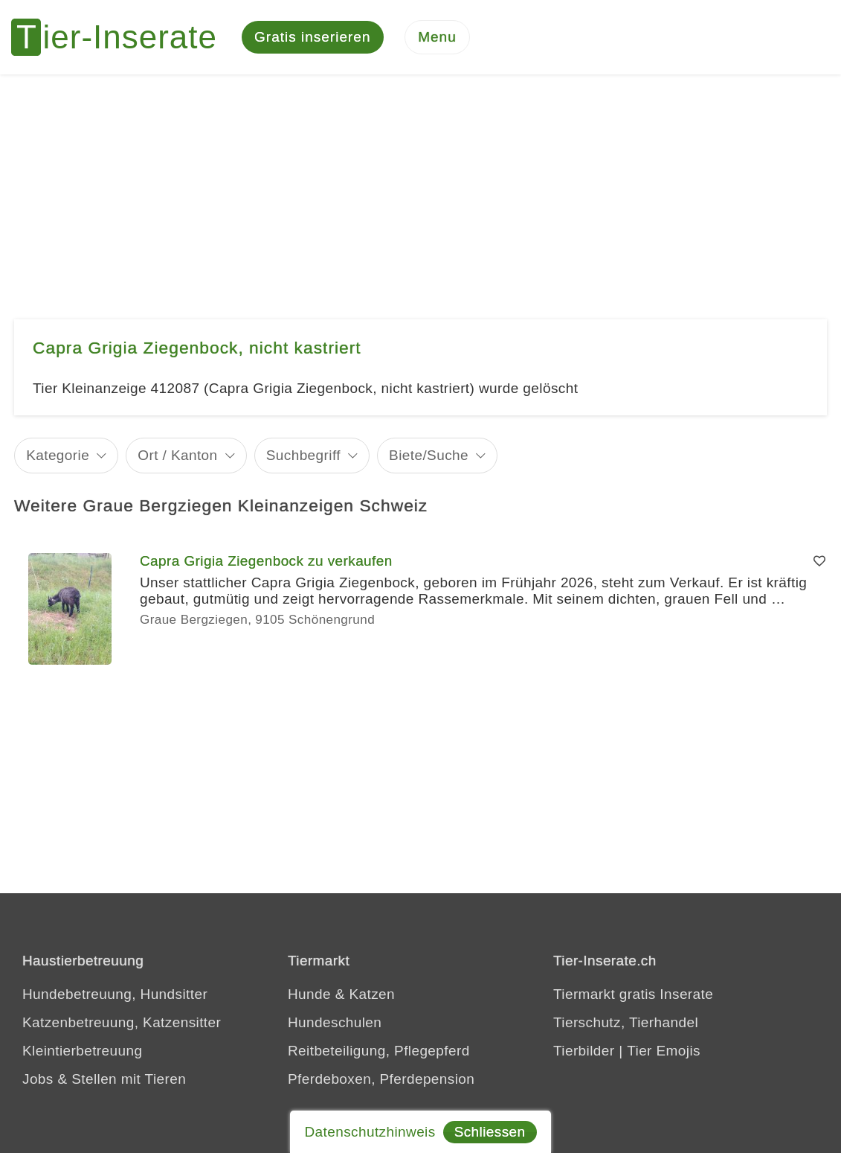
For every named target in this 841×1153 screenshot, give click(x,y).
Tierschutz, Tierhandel (625, 1022)
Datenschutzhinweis (369, 1132)
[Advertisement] (420, 186)
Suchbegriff (303, 455)
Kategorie (57, 455)
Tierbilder (584, 1050)
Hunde (309, 994)
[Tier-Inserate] (122, 37)
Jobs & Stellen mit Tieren (104, 1079)
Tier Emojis (663, 1050)
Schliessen (490, 1132)
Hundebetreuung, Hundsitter (114, 994)
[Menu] (437, 37)
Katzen (372, 994)
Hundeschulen (334, 1022)
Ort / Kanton (177, 455)
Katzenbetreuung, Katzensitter (121, 1022)
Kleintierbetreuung (82, 1050)
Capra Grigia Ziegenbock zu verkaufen (266, 561)
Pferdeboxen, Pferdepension (381, 1079)
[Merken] (819, 561)
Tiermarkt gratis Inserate (633, 994)
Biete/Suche (428, 455)
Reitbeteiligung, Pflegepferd (379, 1050)
